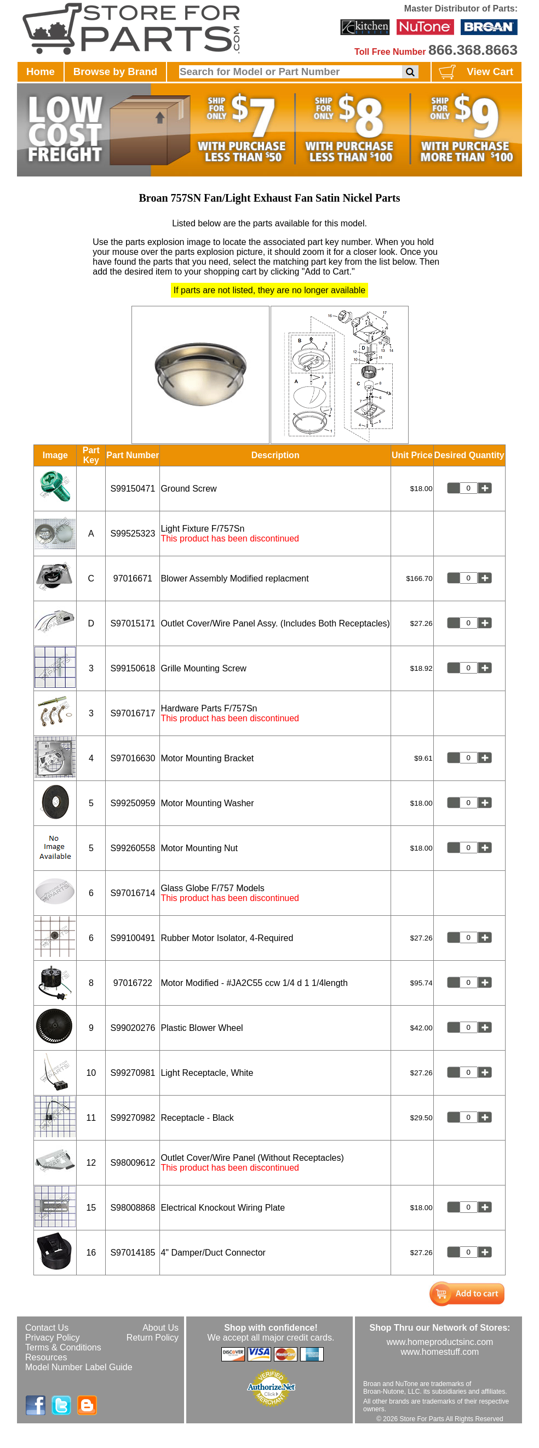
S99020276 (132, 1028)
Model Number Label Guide (79, 1367)
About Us (160, 1327)
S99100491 (132, 938)
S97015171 (132, 623)
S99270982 (132, 1117)
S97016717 (132, 713)
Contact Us (46, 1327)
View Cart (474, 72)
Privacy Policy (52, 1337)
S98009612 (132, 1162)
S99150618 (132, 668)
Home (40, 71)
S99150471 (132, 488)
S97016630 (132, 758)
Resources (46, 1357)
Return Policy (153, 1337)
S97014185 (132, 1252)
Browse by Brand (115, 71)
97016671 (132, 578)
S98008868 (132, 1207)
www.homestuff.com (440, 1351)
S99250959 (132, 803)
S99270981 (132, 1073)
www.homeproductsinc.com (440, 1342)
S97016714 (132, 893)
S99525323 (132, 533)
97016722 (132, 983)
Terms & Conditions (63, 1347)
